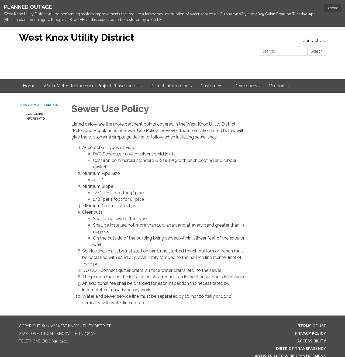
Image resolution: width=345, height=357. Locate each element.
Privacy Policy (310, 322)
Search (317, 40)
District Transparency (301, 337)
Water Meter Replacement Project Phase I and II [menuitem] (91, 74)
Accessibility (311, 330)
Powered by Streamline (283, 353)
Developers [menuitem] (245, 74)
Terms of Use (312, 315)
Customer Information (36, 105)
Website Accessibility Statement (290, 345)
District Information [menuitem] (169, 74)
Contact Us (313, 29)
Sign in (319, 353)
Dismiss (332, 8)
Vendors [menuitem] (277, 74)
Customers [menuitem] (211, 74)
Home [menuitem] (29, 74)
